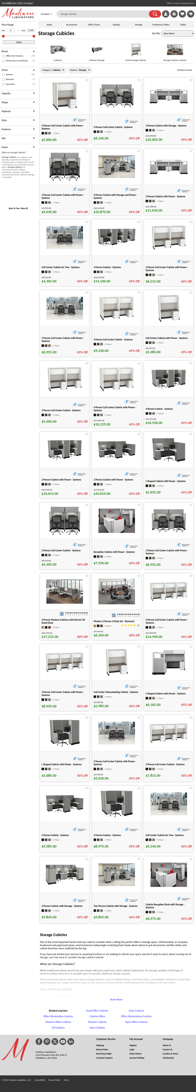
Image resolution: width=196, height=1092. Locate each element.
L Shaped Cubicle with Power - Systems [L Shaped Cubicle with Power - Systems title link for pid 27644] (62, 764)
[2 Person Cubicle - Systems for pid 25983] (65, 813)
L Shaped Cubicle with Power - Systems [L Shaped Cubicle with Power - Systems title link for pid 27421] (166, 481)
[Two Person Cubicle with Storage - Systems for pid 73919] (116, 885)
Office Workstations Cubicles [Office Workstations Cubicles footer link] (136, 1016)
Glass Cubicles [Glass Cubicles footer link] (136, 1010)
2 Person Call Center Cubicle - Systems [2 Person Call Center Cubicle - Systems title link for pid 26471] (113, 127)
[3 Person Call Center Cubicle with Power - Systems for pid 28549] (65, 672)
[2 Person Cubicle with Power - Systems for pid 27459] (169, 174)
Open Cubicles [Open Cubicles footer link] (97, 1027)
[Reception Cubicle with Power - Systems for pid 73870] (116, 532)
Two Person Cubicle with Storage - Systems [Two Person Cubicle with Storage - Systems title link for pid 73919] (116, 906)
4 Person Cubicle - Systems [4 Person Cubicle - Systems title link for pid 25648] (159, 408)
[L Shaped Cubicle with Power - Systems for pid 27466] (168, 675)
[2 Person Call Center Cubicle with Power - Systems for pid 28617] (64, 180)
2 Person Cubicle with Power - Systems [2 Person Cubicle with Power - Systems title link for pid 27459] (165, 196)
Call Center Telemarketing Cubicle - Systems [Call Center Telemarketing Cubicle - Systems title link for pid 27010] (116, 692)
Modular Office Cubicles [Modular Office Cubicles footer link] (58, 1022)
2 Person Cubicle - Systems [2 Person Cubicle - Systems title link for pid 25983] (55, 835)
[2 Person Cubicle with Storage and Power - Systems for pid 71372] (116, 177)
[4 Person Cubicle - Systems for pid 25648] (168, 388)
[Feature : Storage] (82, 70)
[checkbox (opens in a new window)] (3, 56)
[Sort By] (177, 33)
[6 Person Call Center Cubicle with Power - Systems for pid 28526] (169, 601)
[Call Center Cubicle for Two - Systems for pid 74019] (168, 814)
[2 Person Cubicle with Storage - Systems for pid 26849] (65, 884)
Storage (138, 24)
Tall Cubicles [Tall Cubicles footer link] (58, 1027)
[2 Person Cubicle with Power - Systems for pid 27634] (64, 460)
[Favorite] (86, 80)
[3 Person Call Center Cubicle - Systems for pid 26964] (169, 742)
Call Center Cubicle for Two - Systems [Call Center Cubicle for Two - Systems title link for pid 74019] (165, 835)
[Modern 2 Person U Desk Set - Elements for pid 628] (116, 603)
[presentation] (18, 52)
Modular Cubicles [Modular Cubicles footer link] (97, 1022)
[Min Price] (10, 30)
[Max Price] (31, 30)
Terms (66, 1080)
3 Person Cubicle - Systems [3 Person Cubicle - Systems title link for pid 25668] (107, 267)
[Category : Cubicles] (57, 70)
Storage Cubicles (56, 33)
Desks (49, 24)
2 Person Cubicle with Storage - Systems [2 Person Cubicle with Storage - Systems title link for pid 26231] (166, 125)
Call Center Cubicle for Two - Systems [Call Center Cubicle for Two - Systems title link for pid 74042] (61, 267)
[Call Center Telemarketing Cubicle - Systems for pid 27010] (116, 676)
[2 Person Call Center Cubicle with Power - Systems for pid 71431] (64, 318)
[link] (190, 14)
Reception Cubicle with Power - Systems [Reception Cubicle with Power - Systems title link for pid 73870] (114, 551)
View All (24, 208)
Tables (183, 24)
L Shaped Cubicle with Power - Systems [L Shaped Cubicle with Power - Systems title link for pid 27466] (166, 693)
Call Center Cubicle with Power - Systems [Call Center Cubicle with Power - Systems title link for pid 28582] (167, 338)
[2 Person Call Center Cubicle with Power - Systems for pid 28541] (64, 110)
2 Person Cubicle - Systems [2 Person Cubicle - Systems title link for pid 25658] (107, 835)
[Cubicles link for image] (57, 51)
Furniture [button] (46, 14)
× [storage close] (63, 70)
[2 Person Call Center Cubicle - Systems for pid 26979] (64, 391)
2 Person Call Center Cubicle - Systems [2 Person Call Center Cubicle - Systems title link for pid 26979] (61, 410)
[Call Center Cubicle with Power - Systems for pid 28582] (168, 322)
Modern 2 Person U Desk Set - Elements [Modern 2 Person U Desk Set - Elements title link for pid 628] (114, 621)
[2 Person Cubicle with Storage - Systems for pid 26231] (169, 103)
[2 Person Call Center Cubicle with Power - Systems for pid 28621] (168, 532)
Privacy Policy (54, 1080)
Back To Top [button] (14, 208)
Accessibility (40, 1080)
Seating (116, 24)
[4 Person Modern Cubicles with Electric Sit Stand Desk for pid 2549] (64, 602)
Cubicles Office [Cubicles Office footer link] (97, 1016)
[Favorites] (182, 16)
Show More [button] (116, 999)
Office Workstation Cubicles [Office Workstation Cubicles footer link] (58, 1016)
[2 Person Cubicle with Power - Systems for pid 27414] (117, 459)
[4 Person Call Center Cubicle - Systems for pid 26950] (116, 320)
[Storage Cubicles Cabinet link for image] (174, 51)
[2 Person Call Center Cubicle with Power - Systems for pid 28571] (168, 249)
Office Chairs (94, 24)
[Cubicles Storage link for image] (96, 51)
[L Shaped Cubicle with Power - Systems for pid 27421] (168, 462)
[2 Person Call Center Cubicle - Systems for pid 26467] (64, 534)
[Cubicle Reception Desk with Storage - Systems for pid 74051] (168, 886)
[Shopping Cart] (190, 14)
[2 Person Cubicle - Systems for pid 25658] (116, 818)
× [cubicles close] (89, 70)
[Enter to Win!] (174, 16)
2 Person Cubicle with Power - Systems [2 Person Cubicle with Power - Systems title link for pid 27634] (61, 479)
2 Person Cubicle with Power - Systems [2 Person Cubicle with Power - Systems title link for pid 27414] (113, 479)
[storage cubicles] (105, 14)
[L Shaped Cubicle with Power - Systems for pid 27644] (64, 747)
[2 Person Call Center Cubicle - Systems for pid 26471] (116, 107)
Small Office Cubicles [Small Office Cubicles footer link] (97, 1010)
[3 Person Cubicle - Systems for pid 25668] (117, 246)
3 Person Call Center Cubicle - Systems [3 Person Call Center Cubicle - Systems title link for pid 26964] (165, 764)
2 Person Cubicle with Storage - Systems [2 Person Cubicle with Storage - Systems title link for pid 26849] (62, 906)
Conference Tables (161, 24)
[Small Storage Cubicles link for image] (135, 51)
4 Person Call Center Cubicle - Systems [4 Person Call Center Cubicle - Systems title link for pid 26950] (113, 339)
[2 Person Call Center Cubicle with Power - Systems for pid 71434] (116, 743)
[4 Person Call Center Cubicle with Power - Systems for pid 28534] (116, 391)
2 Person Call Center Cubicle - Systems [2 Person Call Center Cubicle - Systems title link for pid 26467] (61, 550)
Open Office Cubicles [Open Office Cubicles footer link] (136, 1022)
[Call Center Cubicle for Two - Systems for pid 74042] (64, 247)
